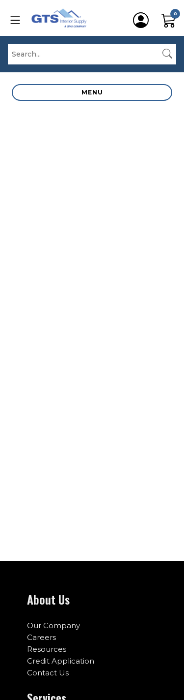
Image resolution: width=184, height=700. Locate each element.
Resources (46, 649)
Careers (41, 637)
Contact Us (48, 672)
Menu (92, 92)
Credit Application (60, 661)
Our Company (53, 625)
